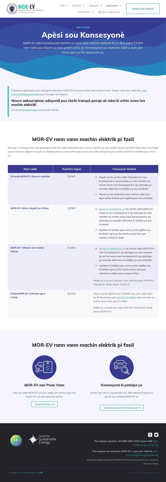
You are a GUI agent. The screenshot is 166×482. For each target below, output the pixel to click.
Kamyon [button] (94, 5)
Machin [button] (77, 5)
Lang (39, 473)
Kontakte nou (14, 473)
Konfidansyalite (28, 473)
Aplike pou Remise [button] (143, 8)
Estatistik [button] (84, 11)
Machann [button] (112, 5)
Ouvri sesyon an (110, 11)
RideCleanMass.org (30, 109)
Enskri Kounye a (43, 404)
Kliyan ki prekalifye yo (112, 209)
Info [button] (62, 5)
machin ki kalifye (127, 297)
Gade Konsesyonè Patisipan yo (121, 407)
